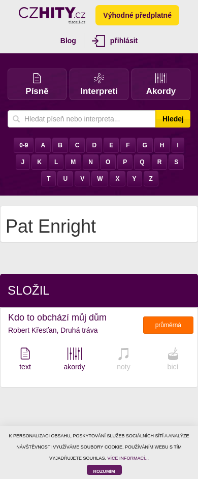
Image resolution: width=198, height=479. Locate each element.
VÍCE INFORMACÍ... (128, 458)
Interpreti (99, 84)
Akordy (161, 84)
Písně (36, 84)
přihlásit (115, 41)
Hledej (173, 119)
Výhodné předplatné (137, 15)
